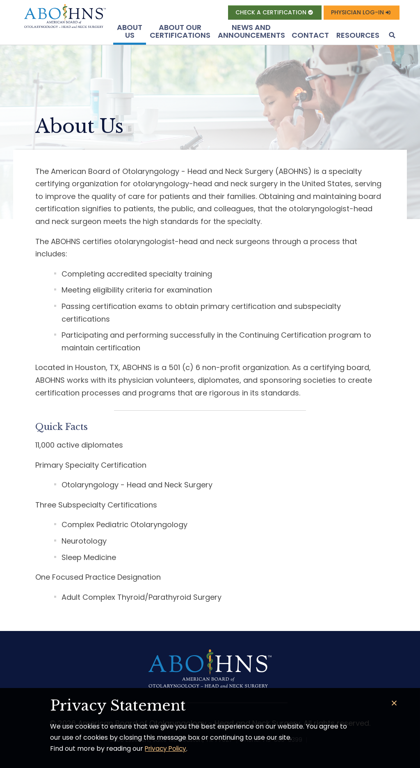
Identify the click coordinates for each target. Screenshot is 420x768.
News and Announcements (251, 31)
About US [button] (129, 31)
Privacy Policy (167, 748)
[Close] (394, 703)
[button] (391, 35)
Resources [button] (357, 35)
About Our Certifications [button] (180, 31)
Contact (310, 35)
